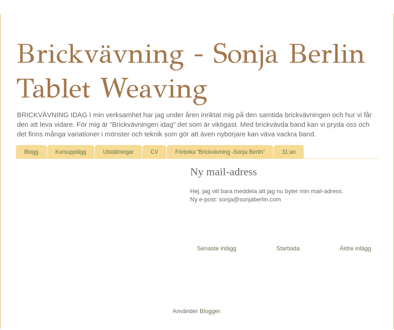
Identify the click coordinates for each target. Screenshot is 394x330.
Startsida (288, 248)
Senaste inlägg (216, 248)
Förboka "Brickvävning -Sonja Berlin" (220, 152)
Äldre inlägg (355, 248)
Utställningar (118, 152)
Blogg (31, 152)
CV (155, 152)
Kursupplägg (70, 152)
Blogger (210, 311)
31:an (289, 152)
